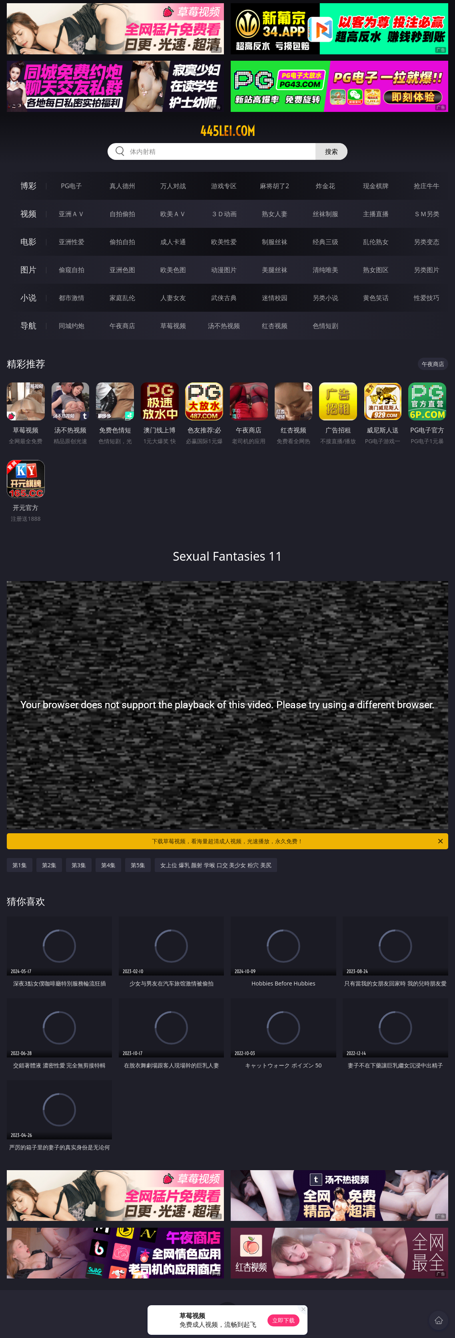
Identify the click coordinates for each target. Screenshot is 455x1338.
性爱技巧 (426, 297)
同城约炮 (71, 325)
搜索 (331, 151)
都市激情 (71, 297)
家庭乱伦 (122, 297)
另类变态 (426, 241)
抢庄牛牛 (426, 185)
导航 (28, 325)
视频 (28, 213)
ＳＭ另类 (426, 213)
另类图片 (426, 269)
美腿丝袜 (274, 269)
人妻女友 (173, 297)
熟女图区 (376, 269)
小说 (28, 297)
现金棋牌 (376, 185)
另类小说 (325, 297)
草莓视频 (173, 325)
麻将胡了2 (274, 185)
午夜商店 (122, 325)
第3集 (79, 865)
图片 (28, 269)
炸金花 (325, 185)
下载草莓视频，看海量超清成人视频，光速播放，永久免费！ (298, 841)
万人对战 (173, 185)
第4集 (108, 865)
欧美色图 (173, 269)
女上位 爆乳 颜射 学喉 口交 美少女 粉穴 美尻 (215, 865)
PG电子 (71, 185)
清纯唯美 (325, 269)
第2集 (49, 865)
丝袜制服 (325, 213)
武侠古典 (224, 297)
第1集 (19, 865)
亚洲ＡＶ (71, 213)
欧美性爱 (224, 241)
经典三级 (325, 241)
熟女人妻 (274, 213)
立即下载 (283, 1320)
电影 (28, 241)
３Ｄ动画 (224, 213)
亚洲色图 (122, 269)
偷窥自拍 (71, 269)
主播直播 (376, 213)
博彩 (28, 185)
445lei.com (227, 131)
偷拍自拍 (122, 241)
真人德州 (122, 185)
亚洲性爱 (71, 241)
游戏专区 (224, 185)
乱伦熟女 (376, 241)
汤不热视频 (224, 325)
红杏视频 (274, 325)
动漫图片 (224, 269)
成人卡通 (173, 241)
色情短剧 (325, 325)
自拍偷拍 (122, 213)
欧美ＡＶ (173, 213)
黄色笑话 (376, 297)
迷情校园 (274, 297)
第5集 (138, 865)
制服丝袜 (274, 241)
